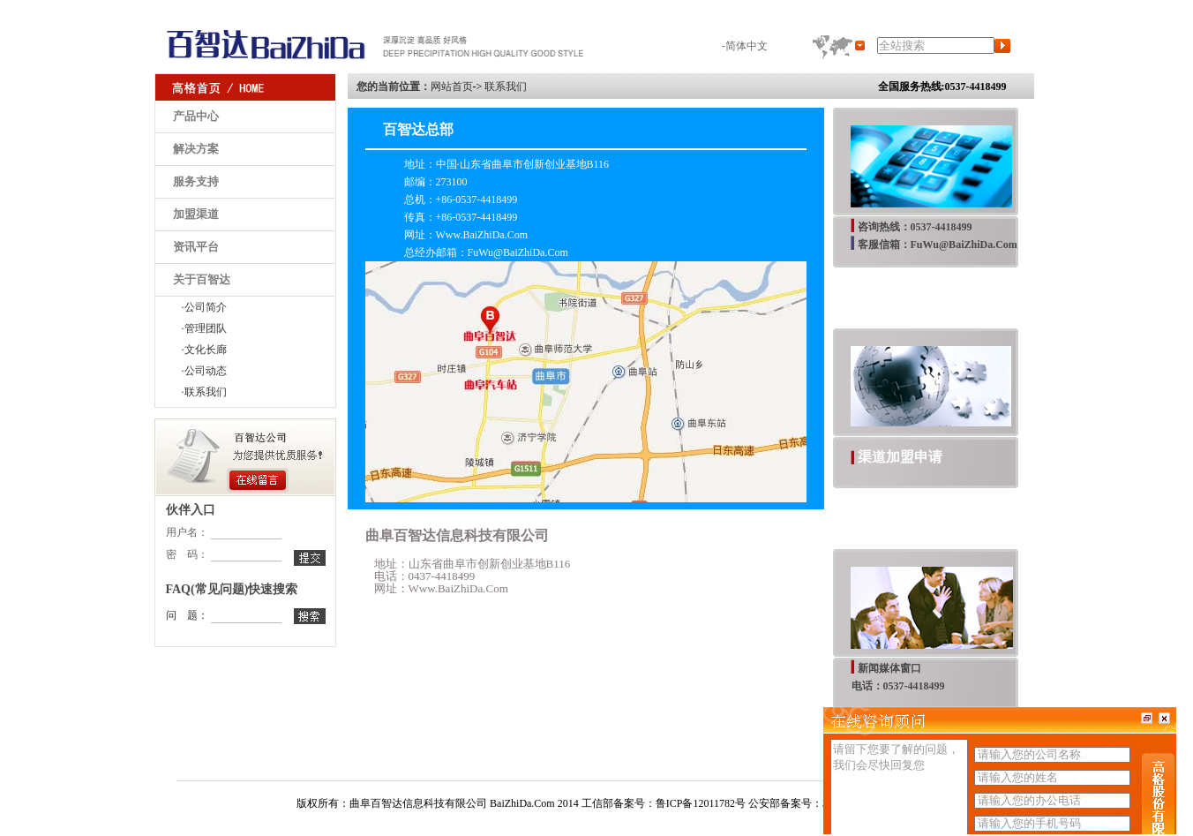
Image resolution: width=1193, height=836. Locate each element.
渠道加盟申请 (900, 456)
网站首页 (452, 86)
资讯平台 (196, 246)
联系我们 (505, 86)
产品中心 (196, 116)
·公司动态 (204, 371)
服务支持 (196, 181)
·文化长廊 (204, 349)
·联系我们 (204, 392)
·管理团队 (204, 328)
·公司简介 (204, 307)
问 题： (187, 615)
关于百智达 (201, 279)
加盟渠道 (196, 214)
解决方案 (196, 148)
